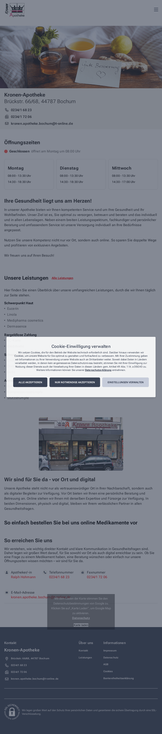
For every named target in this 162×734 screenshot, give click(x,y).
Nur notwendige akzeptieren (75, 382)
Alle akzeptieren (30, 382)
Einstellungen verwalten (126, 382)
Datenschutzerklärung (98, 370)
